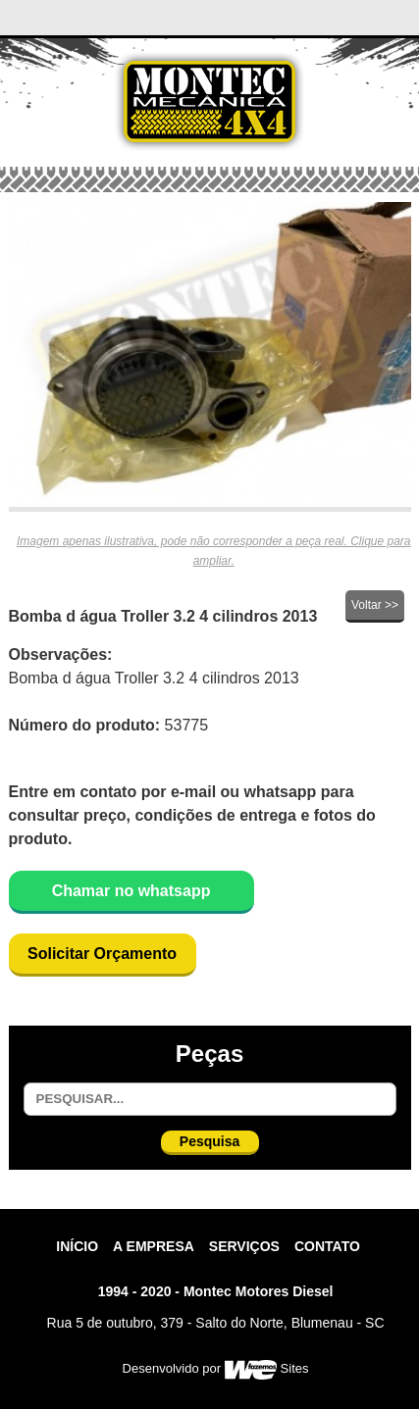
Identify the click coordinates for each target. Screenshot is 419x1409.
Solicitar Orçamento (102, 953)
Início (77, 1246)
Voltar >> (374, 605)
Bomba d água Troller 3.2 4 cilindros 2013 (163, 616)
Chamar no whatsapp (131, 890)
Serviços (244, 1246)
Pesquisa (209, 1141)
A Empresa (153, 1246)
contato (327, 1246)
